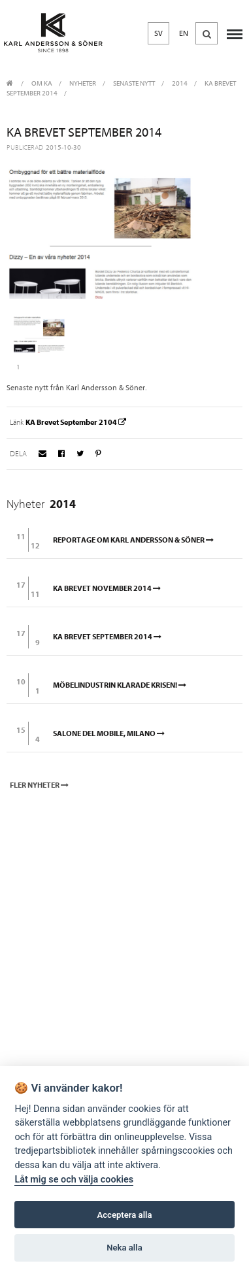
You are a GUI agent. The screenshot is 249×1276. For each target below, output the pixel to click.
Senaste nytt (134, 83)
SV (158, 33)
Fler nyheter (40, 785)
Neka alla (124, 1247)
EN (183, 33)
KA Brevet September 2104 (76, 422)
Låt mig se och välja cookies (73, 1179)
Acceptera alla (124, 1215)
